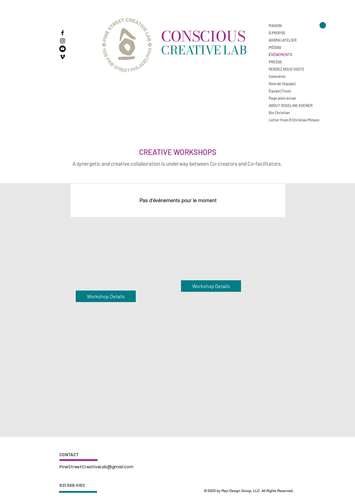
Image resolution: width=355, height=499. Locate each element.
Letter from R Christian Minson (286, 120)
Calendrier (277, 76)
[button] (323, 25)
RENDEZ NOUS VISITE (286, 69)
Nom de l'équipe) (282, 83)
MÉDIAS (275, 47)
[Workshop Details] (211, 286)
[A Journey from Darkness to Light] (62, 49)
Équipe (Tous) (279, 91)
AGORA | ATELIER (282, 40)
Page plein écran (282, 98)
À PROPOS (277, 33)
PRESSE (275, 62)
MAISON (275, 25)
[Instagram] (62, 41)
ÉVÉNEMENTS (280, 54)
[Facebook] (62, 33)
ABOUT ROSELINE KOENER (286, 105)
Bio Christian (279, 112)
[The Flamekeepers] (62, 57)
